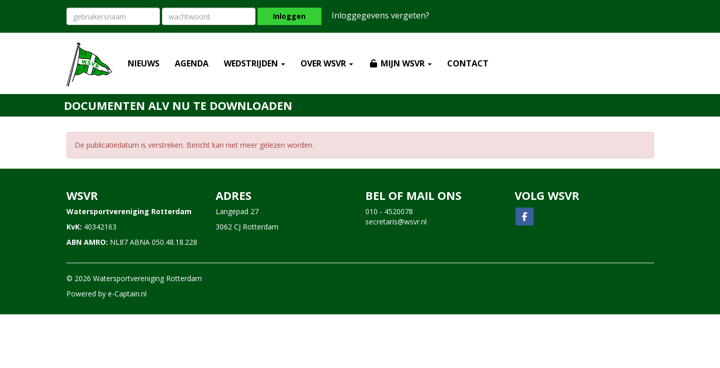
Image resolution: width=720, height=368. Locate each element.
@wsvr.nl (396, 221)
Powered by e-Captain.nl (106, 293)
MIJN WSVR (400, 63)
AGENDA (191, 63)
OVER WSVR (326, 63)
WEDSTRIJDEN (254, 63)
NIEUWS (143, 63)
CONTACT (468, 63)
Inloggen (289, 16)
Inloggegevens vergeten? (380, 15)
